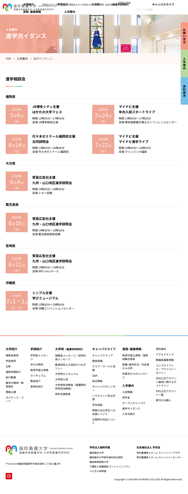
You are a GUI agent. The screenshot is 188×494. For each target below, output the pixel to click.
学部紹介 (91, 10)
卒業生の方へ (119, 2)
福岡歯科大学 (96, 452)
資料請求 (161, 349)
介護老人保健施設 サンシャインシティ (109, 466)
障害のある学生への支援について (103, 412)
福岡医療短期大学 (99, 462)
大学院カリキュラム (66, 374)
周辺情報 (97, 381)
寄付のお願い (163, 400)
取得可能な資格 (39, 370)
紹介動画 (11, 377)
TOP (8, 58)
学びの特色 (36, 364)
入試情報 (127, 392)
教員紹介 (35, 381)
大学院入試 (61, 379)
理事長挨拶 (12, 355)
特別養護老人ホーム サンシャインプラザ (158, 452)
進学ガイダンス (131, 408)
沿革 (8, 366)
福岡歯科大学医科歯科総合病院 (106, 457)
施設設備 (97, 361)
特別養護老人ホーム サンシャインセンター (159, 457)
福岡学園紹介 (13, 372)
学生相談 (97, 405)
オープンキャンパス (133, 403)
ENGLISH (157, 2)
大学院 (113, 10)
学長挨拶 (11, 361)
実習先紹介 (36, 386)
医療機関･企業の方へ (138, 2)
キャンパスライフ (140, 10)
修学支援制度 (62, 394)
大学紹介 (77, 10)
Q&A (94, 375)
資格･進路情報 (162, 10)
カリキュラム (38, 375)
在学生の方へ (91, 2)
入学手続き (128, 414)
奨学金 (126, 397)
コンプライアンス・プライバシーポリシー (166, 369)
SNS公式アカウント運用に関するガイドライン (166, 381)
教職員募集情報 (165, 360)
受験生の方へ (77, 2)
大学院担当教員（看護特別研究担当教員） (70, 386)
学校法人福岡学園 (99, 447)
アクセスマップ (165, 354)
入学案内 (179, 10)
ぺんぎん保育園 (97, 471)
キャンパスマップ (102, 355)
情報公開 (11, 392)
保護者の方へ (105, 2)
